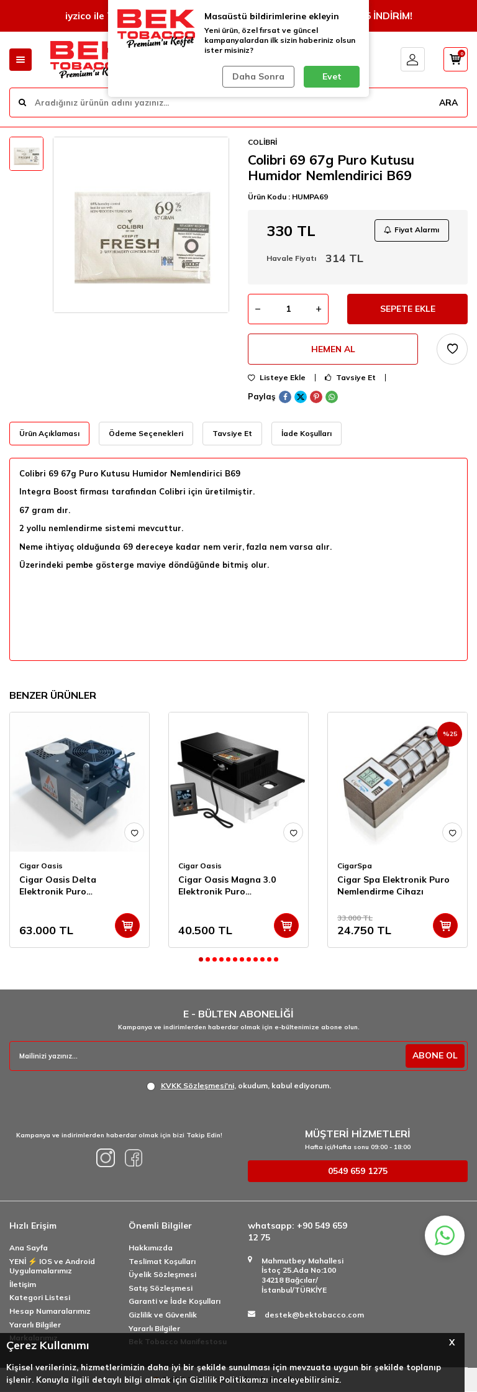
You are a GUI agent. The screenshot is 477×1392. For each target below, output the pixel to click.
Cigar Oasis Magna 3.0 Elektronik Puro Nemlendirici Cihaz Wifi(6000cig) (227, 886)
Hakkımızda (151, 1248)
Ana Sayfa (28, 1248)
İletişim (22, 1285)
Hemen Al (333, 349)
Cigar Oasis (41, 866)
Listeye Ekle (277, 378)
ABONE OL (434, 1056)
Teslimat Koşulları (162, 1262)
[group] (141, 224)
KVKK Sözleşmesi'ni (197, 1086)
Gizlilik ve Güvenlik (163, 1315)
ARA (448, 101)
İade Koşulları (306, 434)
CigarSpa (354, 866)
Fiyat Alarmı (411, 230)
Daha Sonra (258, 76)
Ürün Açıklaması (49, 434)
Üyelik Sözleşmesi (162, 1275)
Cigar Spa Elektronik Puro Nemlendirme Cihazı (393, 886)
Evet (332, 76)
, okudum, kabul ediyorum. (239, 1086)
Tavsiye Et (350, 378)
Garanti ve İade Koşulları (174, 1302)
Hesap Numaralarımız (50, 1311)
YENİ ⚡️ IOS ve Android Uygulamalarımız (52, 1266)
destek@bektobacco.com (314, 1315)
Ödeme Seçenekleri (146, 434)
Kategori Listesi (39, 1298)
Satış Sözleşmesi (161, 1288)
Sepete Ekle (407, 309)
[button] (201, 960)
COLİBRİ (262, 142)
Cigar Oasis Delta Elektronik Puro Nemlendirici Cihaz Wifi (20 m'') (77, 886)
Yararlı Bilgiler (35, 1325)
